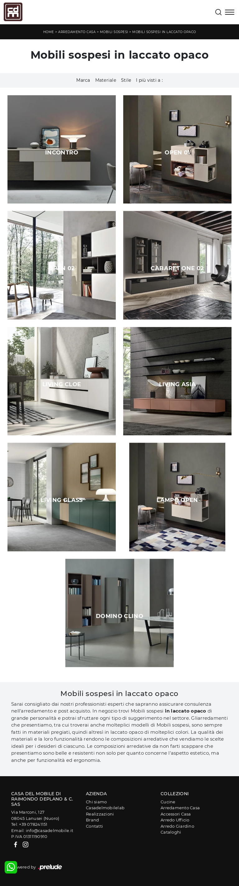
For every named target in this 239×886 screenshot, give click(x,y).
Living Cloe (61, 384)
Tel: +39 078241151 (29, 824)
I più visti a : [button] (149, 80)
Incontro (61, 152)
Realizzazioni (100, 813)
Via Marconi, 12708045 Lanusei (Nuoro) (35, 815)
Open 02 (61, 268)
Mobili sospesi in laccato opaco (164, 32)
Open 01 (177, 152)
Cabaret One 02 (177, 268)
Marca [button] (83, 80)
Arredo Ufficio (175, 819)
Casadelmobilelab (105, 807)
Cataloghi (171, 832)
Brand (92, 819)
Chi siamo (96, 801)
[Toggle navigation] (229, 13)
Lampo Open (177, 500)
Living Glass (61, 500)
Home (48, 32)
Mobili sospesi (114, 32)
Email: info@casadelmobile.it (42, 830)
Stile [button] (126, 80)
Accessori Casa (176, 813)
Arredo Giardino (177, 826)
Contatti (94, 826)
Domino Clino (119, 616)
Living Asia (177, 384)
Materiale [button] (105, 80)
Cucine (168, 801)
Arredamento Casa (77, 32)
